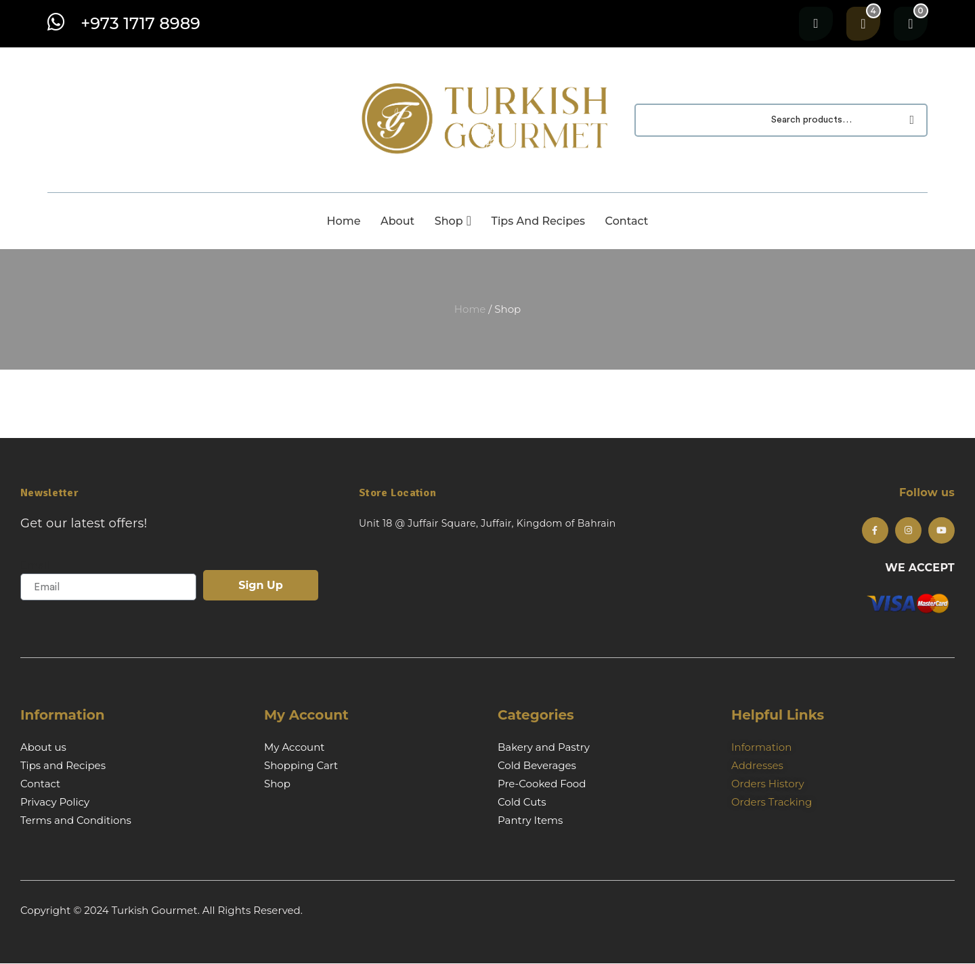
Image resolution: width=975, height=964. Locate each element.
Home (470, 309)
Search (909, 120)
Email (34, 564)
